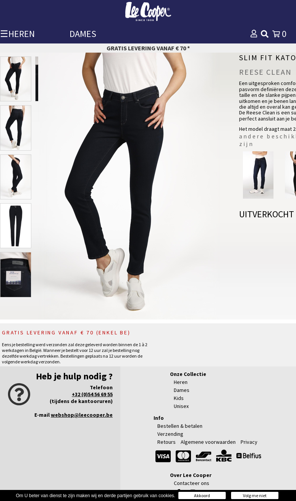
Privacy (249, 441)
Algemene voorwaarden (208, 441)
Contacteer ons (191, 483)
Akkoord (202, 495)
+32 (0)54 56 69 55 (92, 394)
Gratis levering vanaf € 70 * (148, 48)
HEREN (21, 34)
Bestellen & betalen (179, 425)
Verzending (170, 433)
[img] (265, 34)
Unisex (181, 406)
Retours (166, 441)
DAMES (83, 34)
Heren (181, 382)
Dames (181, 390)
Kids (179, 398)
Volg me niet (255, 495)
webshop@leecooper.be (82, 414)
